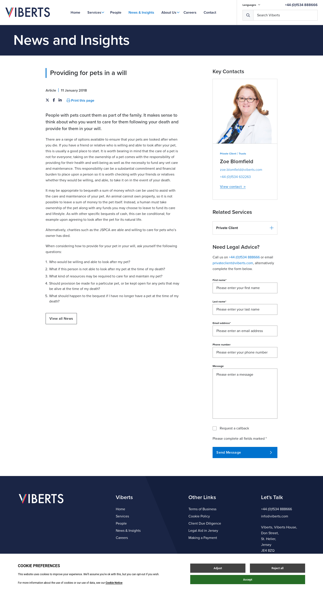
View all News (61, 318)
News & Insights (141, 12)
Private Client (228, 153)
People (115, 12)
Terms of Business (202, 509)
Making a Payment (202, 538)
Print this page (80, 100)
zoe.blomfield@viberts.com (241, 169)
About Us (168, 12)
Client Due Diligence (204, 523)
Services (94, 12)
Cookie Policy (199, 516)
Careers (190, 12)
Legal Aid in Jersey (203, 530)
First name (219, 280)
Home (75, 12)
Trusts (242, 153)
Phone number (221, 344)
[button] (245, 227)
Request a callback (234, 428)
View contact (233, 187)
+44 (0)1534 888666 (301, 5)
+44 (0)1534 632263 (235, 177)
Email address (222, 323)
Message (218, 366)
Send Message (244, 452)
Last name (219, 301)
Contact (210, 12)
